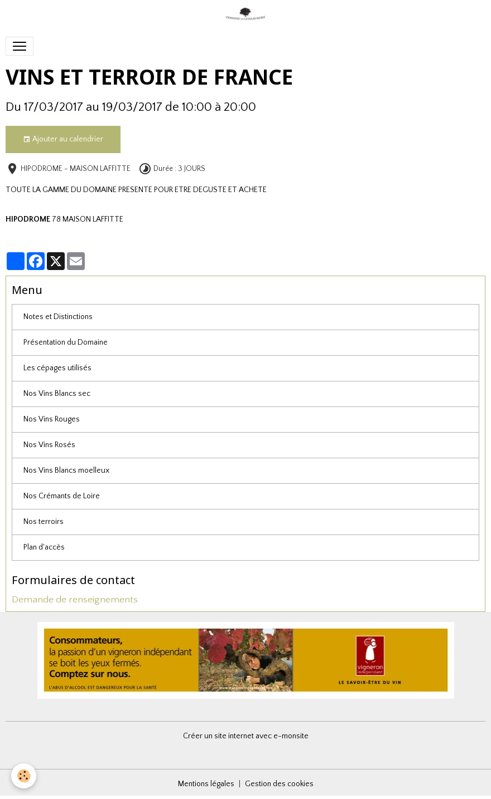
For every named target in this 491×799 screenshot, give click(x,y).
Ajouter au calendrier (63, 140)
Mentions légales (206, 784)
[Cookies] (23, 775)
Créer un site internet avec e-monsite (246, 736)
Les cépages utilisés (57, 368)
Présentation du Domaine (65, 342)
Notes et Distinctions (58, 316)
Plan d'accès (44, 547)
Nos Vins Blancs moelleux (66, 470)
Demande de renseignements (75, 599)
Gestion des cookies (279, 784)
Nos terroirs (43, 521)
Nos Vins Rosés (49, 444)
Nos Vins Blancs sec (56, 393)
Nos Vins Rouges (51, 419)
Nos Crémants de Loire (61, 496)
